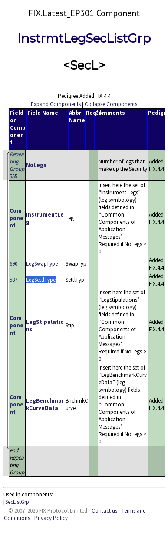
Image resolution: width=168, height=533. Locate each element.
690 (13, 263)
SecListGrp (17, 502)
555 (17, 165)
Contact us (104, 510)
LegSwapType (42, 263)
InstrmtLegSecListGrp (84, 38)
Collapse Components (111, 104)
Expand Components (56, 104)
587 (13, 279)
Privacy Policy (51, 518)
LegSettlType (41, 279)
